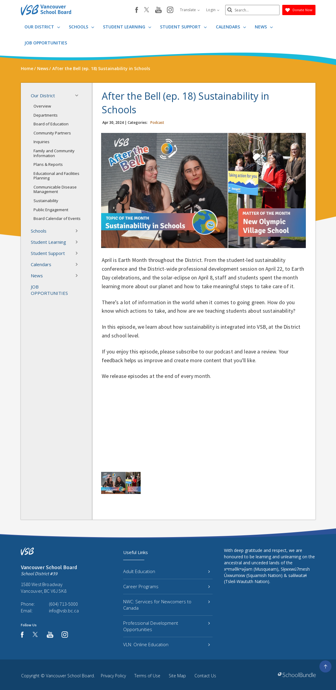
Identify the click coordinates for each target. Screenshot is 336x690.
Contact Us (205, 676)
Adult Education (166, 571)
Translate (190, 9)
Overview (42, 106)
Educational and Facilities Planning (56, 176)
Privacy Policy (113, 676)
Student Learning (127, 27)
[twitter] (146, 10)
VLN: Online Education (166, 644)
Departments (46, 115)
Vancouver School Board (70, 676)
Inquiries (42, 141)
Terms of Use (147, 676)
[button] (78, 95)
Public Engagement (51, 209)
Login (212, 9)
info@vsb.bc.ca (64, 611)
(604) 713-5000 (63, 604)
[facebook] (136, 10)
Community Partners (52, 133)
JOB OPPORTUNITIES (45, 43)
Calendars (231, 27)
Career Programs (166, 586)
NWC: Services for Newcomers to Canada (166, 604)
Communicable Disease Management (55, 189)
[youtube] (158, 10)
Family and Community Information (54, 153)
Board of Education (51, 124)
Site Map (177, 676)
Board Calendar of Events (57, 218)
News (264, 27)
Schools (81, 27)
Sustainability (46, 200)
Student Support (183, 27)
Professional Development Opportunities (166, 626)
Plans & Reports (48, 164)
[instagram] (170, 10)
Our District (42, 27)
